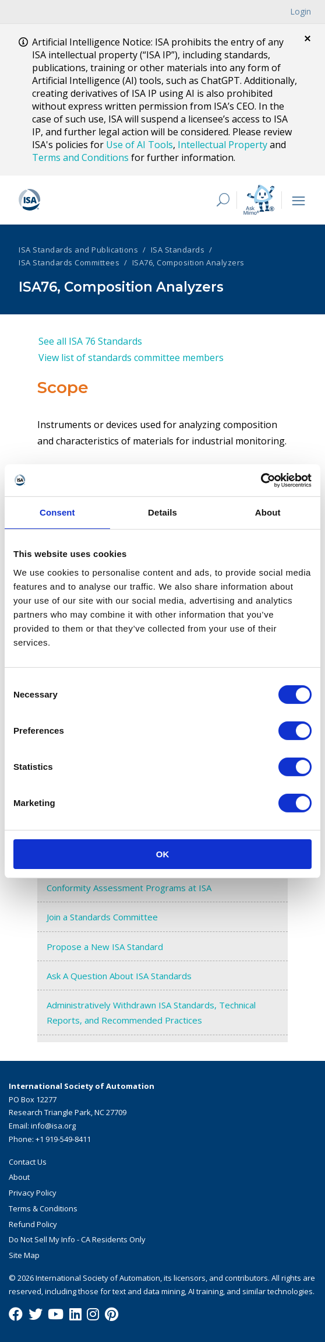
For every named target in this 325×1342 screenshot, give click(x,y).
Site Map (24, 1255)
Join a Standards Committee (102, 917)
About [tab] (268, 512)
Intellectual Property (222, 144)
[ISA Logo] (103, 200)
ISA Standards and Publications (78, 249)
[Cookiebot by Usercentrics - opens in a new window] (261, 480)
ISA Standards (178, 249)
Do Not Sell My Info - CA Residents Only (77, 1239)
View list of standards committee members (131, 357)
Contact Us (28, 1162)
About (19, 1177)
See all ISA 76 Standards (90, 341)
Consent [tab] (57, 512)
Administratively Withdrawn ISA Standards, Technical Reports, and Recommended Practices (151, 1012)
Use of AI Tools (139, 144)
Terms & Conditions (43, 1208)
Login (300, 11)
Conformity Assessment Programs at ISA (129, 888)
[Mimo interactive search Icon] (258, 200)
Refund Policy (33, 1224)
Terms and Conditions (80, 157)
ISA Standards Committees (69, 262)
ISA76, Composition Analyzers (188, 262)
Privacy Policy (32, 1192)
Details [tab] (162, 512)
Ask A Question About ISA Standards (119, 976)
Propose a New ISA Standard (105, 946)
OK (162, 854)
